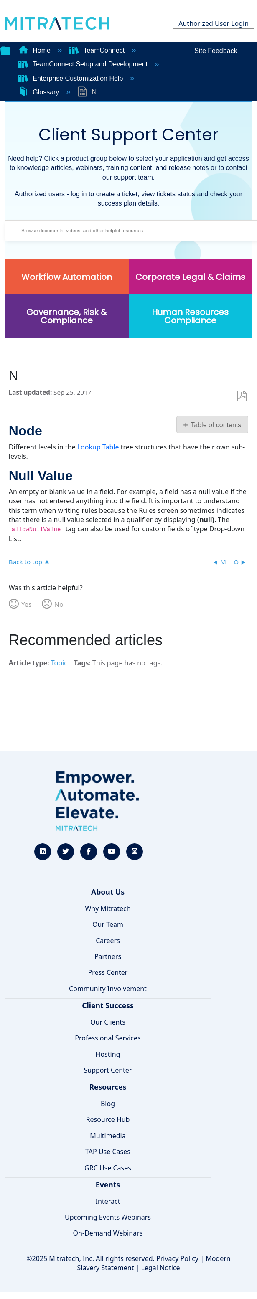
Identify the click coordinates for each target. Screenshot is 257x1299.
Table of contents (216, 425)
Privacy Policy (177, 1258)
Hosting (108, 1054)
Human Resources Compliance (190, 316)
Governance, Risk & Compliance (66, 316)
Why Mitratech (107, 908)
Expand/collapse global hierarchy (5, 49)
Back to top (25, 562)
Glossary (39, 92)
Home (35, 50)
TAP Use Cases (107, 1151)
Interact (108, 1201)
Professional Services (108, 1038)
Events (108, 1185)
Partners (107, 956)
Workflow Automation (66, 277)
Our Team (107, 924)
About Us (108, 892)
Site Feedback (215, 50)
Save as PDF (242, 396)
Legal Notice (160, 1267)
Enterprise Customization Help (71, 78)
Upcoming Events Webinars (108, 1217)
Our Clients (107, 1022)
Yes (26, 604)
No (59, 604)
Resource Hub (108, 1119)
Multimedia (107, 1135)
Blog (108, 1103)
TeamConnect (98, 50)
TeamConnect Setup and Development (84, 64)
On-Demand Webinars (108, 1233)
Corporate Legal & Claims (190, 277)
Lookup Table (98, 447)
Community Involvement (108, 988)
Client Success (107, 1005)
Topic (59, 662)
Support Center (108, 1070)
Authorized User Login (213, 23)
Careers (108, 940)
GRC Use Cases (107, 1167)
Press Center (108, 972)
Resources (107, 1087)
